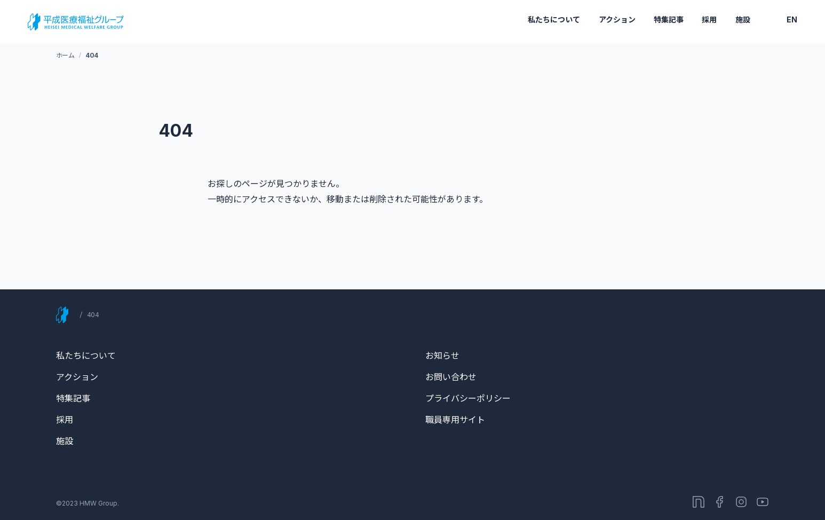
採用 (709, 19)
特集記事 (669, 19)
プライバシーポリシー (468, 398)
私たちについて (554, 19)
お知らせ (442, 355)
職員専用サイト (455, 419)
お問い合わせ (451, 377)
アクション (617, 19)
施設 (742, 19)
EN (792, 19)
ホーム (65, 55)
